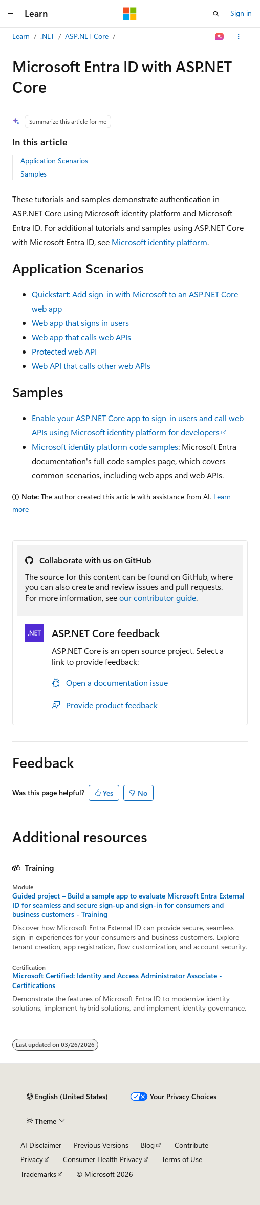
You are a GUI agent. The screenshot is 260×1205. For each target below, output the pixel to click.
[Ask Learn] (220, 37)
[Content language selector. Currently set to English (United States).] (67, 1096)
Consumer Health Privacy (102, 1159)
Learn (21, 36)
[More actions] (239, 37)
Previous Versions (101, 1145)
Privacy (31, 1159)
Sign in (241, 13)
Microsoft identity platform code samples (105, 446)
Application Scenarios (54, 160)
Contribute (191, 1145)
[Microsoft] (130, 13)
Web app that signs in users (80, 322)
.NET (47, 36)
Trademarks (38, 1174)
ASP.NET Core (87, 36)
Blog (148, 1145)
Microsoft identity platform (159, 241)
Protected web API (64, 351)
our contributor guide (157, 597)
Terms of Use (182, 1159)
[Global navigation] (10, 14)
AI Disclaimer (40, 1145)
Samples (33, 174)
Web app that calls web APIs (81, 337)
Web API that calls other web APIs (91, 365)
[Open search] (216, 14)
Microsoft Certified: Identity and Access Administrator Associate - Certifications (117, 980)
